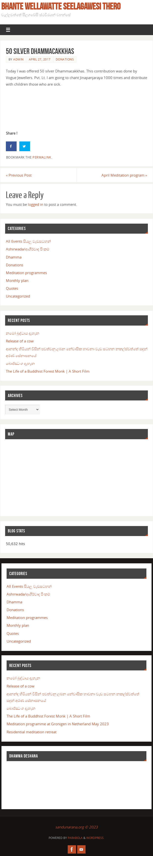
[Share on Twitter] (24, 146)
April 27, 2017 (40, 59)
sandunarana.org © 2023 (76, 827)
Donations (65, 59)
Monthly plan (17, 280)
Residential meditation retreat (31, 731)
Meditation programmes (26, 272)
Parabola (75, 838)
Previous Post (19, 175)
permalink (42, 157)
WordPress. (95, 838)
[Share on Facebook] (11, 146)
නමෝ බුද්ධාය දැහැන (22, 333)
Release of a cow (20, 340)
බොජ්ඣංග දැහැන (20, 363)
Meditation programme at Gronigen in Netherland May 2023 (58, 723)
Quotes (12, 288)
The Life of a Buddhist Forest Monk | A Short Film (47, 371)
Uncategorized (18, 296)
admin (18, 59)
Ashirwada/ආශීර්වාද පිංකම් (27, 249)
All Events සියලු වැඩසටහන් (28, 241)
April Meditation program (124, 175)
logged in (35, 204)
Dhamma (14, 257)
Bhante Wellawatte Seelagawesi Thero (60, 6)
